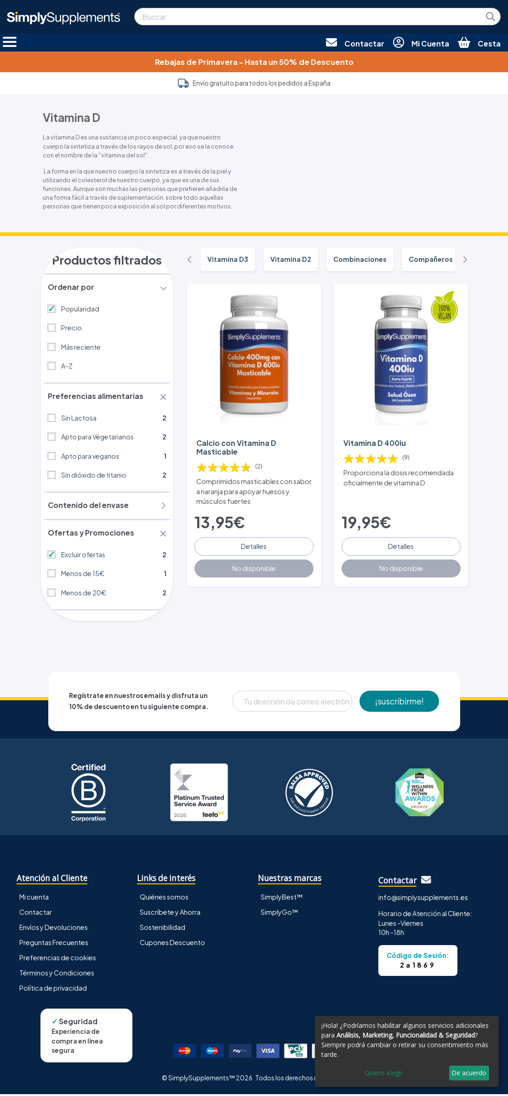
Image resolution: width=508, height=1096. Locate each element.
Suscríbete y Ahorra (170, 914)
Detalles (254, 546)
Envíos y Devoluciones (53, 929)
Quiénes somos (164, 899)
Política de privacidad (53, 990)
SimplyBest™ (282, 899)
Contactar (35, 914)
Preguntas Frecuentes (53, 944)
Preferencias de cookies (57, 960)
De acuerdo (468, 1072)
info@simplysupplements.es (423, 899)
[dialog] (407, 1051)
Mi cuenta (34, 899)
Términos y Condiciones (56, 975)
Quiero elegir (384, 1072)
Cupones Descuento (172, 944)
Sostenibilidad (162, 929)
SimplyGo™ (279, 914)
